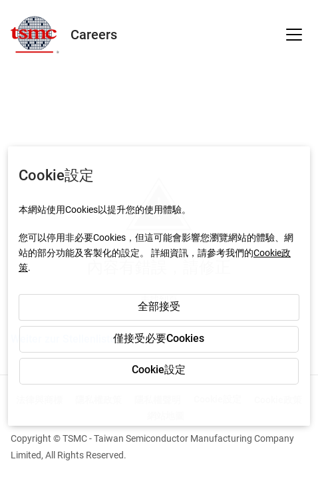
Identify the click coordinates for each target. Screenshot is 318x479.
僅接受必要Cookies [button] (158, 338)
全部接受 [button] (159, 306)
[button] (294, 34)
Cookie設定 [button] (159, 369)
